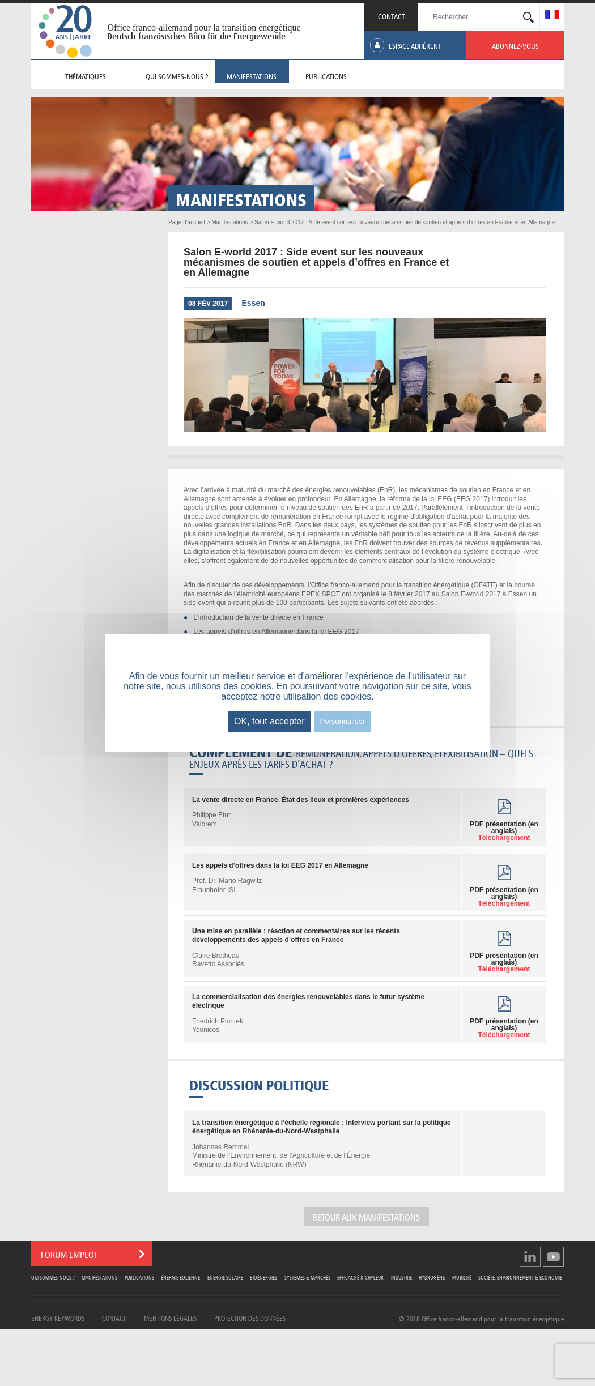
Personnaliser (343, 721)
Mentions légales (170, 1317)
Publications (139, 1277)
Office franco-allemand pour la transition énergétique (203, 27)
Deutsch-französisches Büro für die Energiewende (196, 36)
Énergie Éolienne (180, 1277)
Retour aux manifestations (366, 1216)
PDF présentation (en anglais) (504, 831)
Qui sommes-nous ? (53, 1277)
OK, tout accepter (269, 721)
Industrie (401, 1277)
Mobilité (461, 1277)
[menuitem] (552, 15)
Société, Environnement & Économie (520, 1277)
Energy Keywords (57, 1317)
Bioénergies (263, 1277)
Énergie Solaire (225, 1277)
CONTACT (391, 16)
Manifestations (99, 1277)
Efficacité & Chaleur (360, 1277)
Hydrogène (432, 1277)
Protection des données (250, 1317)
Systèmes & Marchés (307, 1277)
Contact (114, 1317)
